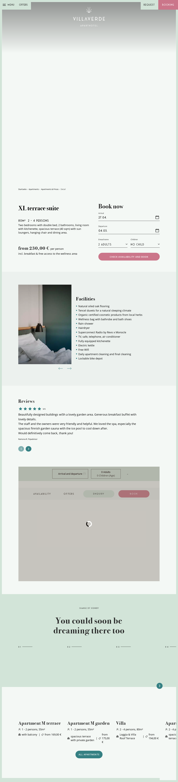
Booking (168, 4)
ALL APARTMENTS (89, 685)
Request (149, 4)
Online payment (95, 749)
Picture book (93, 745)
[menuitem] (110, 738)
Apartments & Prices (49, 118)
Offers (23, 4)
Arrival (33, 759)
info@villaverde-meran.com (45, 741)
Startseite (22, 118)
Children (134, 168)
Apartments (34, 118)
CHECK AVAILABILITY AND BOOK (129, 186)
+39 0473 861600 (38, 738)
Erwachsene (103, 168)
